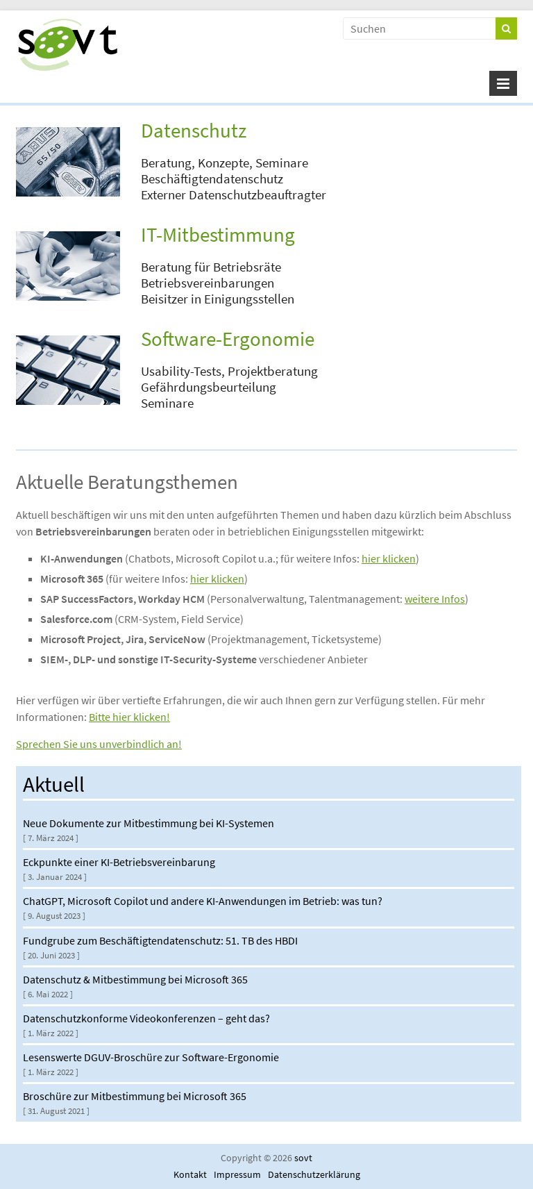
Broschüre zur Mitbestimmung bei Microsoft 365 (134, 1096)
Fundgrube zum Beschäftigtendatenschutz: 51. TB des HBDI (160, 940)
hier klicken (389, 558)
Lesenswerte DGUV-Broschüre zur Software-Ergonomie (151, 1057)
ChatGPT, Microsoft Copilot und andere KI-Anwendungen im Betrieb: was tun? (202, 901)
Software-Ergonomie (227, 338)
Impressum (237, 1174)
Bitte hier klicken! (129, 717)
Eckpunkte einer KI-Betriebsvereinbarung (119, 862)
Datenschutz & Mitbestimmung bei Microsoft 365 (135, 979)
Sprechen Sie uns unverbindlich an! (99, 744)
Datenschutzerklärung (314, 1174)
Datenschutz (193, 130)
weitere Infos (435, 599)
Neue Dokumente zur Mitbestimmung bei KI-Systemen (148, 823)
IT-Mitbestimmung (218, 234)
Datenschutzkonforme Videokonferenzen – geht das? (146, 1018)
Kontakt (190, 1174)
